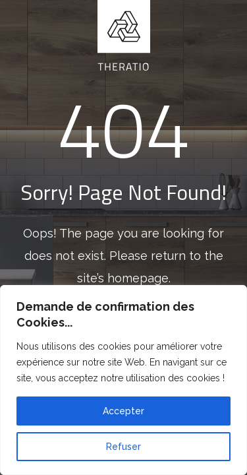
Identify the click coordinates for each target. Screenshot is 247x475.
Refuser (123, 446)
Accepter (123, 411)
